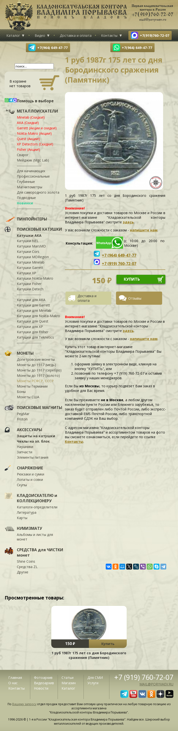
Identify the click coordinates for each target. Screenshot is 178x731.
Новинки (25, 203)
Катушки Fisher (29, 283)
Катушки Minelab (30, 262)
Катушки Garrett (30, 267)
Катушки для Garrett (33, 305)
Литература (26, 512)
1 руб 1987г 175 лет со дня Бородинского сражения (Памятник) (89, 655)
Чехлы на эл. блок (33, 441)
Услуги (92, 683)
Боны (21, 391)
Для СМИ (95, 677)
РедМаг (23, 413)
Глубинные (26, 181)
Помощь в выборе (35, 101)
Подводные (26, 197)
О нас (13, 683)
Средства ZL (27, 566)
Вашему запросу (24, 704)
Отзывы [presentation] (134, 298)
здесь (128, 222)
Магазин (69, 683)
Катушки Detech (30, 289)
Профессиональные (33, 176)
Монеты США (28, 397)
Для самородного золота (38, 192)
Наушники (25, 446)
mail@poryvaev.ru (156, 684)
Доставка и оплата (76, 35)
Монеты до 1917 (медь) (36, 364)
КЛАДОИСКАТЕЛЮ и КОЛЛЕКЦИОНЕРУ (37, 498)
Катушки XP (26, 273)
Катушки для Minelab (34, 310)
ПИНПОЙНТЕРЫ (32, 219)
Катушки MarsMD (31, 246)
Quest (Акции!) (28, 138)
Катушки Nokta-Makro (35, 278)
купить (132, 279)
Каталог (13, 35)
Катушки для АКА (31, 299)
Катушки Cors (28, 251)
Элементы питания (32, 457)
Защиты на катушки (36, 436)
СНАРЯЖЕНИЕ (30, 468)
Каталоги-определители (37, 507)
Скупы (22, 485)
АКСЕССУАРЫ (29, 429)
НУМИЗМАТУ (29, 528)
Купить (108, 643)
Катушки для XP (30, 326)
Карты (22, 517)
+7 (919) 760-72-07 (143, 677)
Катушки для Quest (32, 321)
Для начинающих (31, 171)
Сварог (23, 154)
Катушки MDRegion (33, 257)
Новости (41, 688)
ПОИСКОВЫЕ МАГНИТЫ (39, 407)
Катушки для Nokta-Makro (38, 315)
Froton (22, 419)
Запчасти (24, 452)
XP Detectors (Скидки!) (35, 144)
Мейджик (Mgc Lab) (33, 160)
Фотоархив (43, 677)
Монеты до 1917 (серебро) (39, 370)
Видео (40, 35)
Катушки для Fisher (32, 332)
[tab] (90, 298)
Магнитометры (29, 187)
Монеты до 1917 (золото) (38, 375)
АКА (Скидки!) (28, 122)
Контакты (109, 35)
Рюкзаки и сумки (30, 474)
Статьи (67, 677)
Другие (22, 572)
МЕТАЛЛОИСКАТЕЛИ (37, 111)
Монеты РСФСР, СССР (35, 381)
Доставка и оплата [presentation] (87, 298)
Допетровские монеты (36, 359)
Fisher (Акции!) (28, 149)
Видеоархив (44, 683)
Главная (15, 677)
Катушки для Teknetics (35, 337)
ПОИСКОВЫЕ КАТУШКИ (39, 229)
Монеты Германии (32, 386)
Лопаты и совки (30, 479)
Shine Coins (26, 561)
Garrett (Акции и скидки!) (37, 128)
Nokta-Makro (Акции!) (34, 133)
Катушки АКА (29, 235)
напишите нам (143, 230)
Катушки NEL (28, 240)
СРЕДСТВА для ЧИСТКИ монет (40, 552)
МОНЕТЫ (25, 353)
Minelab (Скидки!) (31, 117)
